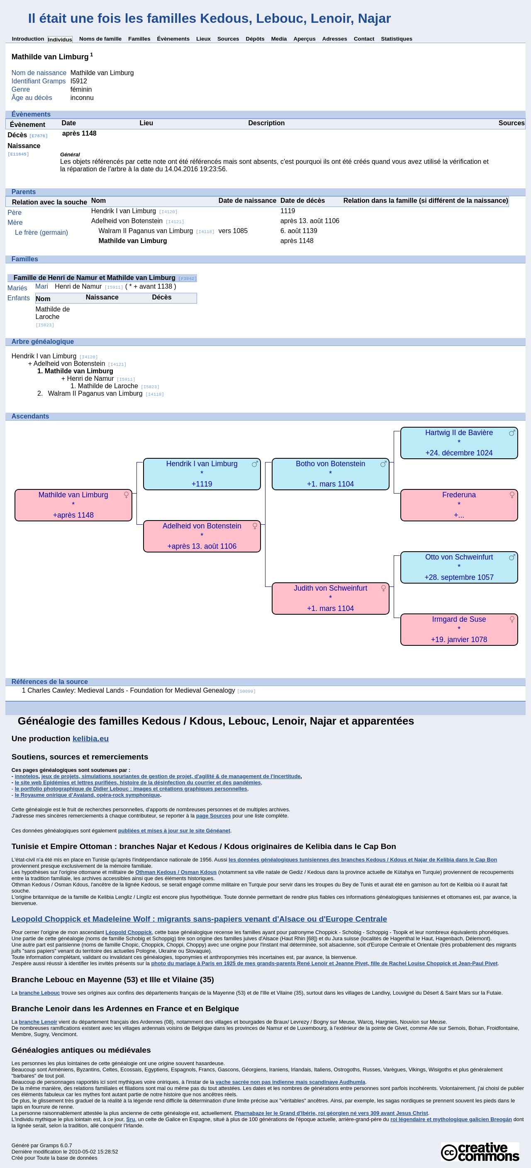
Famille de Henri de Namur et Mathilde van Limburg (105, 277)
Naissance (23, 149)
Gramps (49, 1145)
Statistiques (397, 39)
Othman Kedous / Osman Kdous (176, 872)
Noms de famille (100, 39)
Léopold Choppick (128, 932)
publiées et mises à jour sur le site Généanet (174, 830)
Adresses (334, 39)
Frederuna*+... (459, 505)
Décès (27, 135)
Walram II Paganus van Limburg (156, 230)
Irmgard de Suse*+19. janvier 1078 (459, 629)
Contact (364, 39)
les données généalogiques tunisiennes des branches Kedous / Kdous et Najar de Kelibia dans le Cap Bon (363, 860)
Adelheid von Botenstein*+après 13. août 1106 (202, 536)
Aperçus (305, 39)
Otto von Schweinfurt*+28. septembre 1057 (459, 567)
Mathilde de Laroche (53, 317)
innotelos (27, 776)
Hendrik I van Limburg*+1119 (202, 474)
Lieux (203, 39)
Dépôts (255, 39)
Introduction (28, 39)
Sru (130, 1119)
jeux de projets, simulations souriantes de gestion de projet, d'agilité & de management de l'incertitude (171, 776)
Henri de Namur (89, 286)
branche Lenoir (38, 1022)
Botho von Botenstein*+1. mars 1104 (330, 474)
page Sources (213, 816)
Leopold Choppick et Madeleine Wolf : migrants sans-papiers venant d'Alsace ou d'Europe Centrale (199, 919)
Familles (139, 39)
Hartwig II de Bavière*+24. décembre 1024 (459, 442)
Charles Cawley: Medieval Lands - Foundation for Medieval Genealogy (141, 690)
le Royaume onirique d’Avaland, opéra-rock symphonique (87, 795)
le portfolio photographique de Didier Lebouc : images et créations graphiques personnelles (131, 789)
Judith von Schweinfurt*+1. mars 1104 (330, 598)
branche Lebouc (39, 993)
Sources (228, 39)
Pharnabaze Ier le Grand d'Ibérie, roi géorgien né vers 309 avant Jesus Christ (331, 1113)
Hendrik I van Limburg (134, 210)
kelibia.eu (91, 738)
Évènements (173, 39)
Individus (60, 39)
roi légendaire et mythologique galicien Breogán (451, 1119)
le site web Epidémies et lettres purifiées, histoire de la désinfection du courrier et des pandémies (138, 782)
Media (279, 39)
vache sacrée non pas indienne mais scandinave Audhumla (290, 1082)
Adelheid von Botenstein (138, 220)
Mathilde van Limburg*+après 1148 (73, 505)
